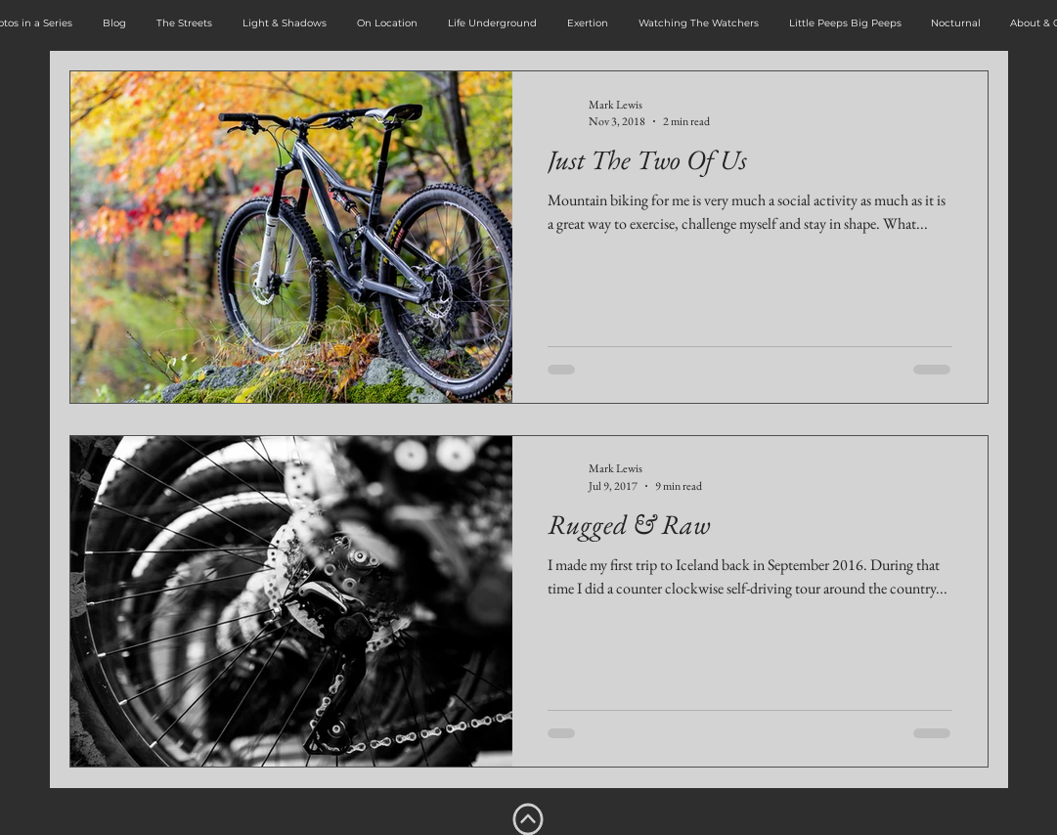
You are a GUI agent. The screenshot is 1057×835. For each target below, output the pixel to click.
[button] (185, 23)
